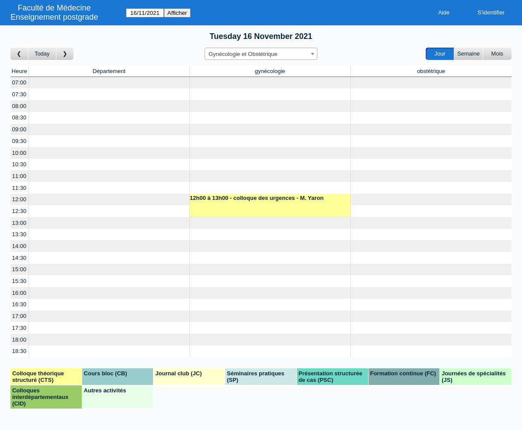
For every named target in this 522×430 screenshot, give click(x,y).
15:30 (19, 281)
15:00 (19, 269)
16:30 (19, 304)
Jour (440, 53)
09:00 (19, 129)
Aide (443, 12)
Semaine (468, 53)
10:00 (19, 153)
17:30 (19, 328)
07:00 (19, 82)
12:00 (19, 199)
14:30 (19, 258)
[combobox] (261, 54)
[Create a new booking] (109, 83)
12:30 (19, 211)
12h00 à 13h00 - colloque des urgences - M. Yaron (257, 198)
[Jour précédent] (19, 54)
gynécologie (270, 71)
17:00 (19, 316)
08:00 (19, 106)
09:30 (19, 141)
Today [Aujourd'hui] (42, 53)
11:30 (19, 188)
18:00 (19, 339)
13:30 (19, 234)
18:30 (19, 351)
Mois (497, 53)
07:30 (19, 94)
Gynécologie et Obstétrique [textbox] (243, 54)
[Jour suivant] (65, 54)
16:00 (19, 293)
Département (109, 71)
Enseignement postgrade (54, 17)
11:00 (19, 176)
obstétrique (431, 71)
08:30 (19, 117)
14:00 (19, 246)
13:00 (19, 223)
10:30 (19, 164)
